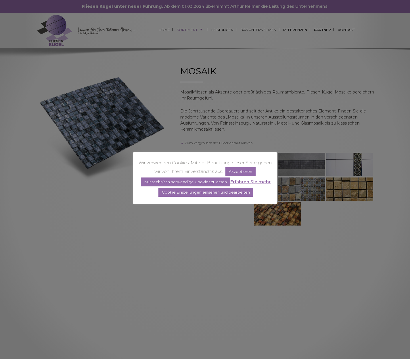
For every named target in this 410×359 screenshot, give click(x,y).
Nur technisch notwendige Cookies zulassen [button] (185, 182)
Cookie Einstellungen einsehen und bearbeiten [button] (206, 192)
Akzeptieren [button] (240, 171)
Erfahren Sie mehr (250, 181)
